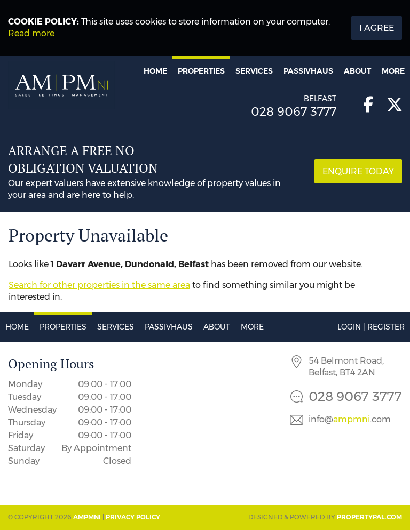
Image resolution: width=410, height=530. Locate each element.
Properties (201, 71)
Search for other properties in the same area (99, 285)
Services (254, 71)
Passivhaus (308, 71)
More (393, 71)
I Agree (376, 28)
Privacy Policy (133, 517)
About (357, 71)
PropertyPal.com (369, 517)
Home (155, 71)
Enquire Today (358, 171)
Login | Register (371, 327)
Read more (31, 33)
